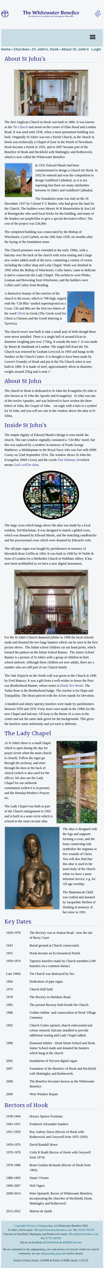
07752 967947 (53, 1238)
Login (96, 49)
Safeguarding (45, 1225)
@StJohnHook (51, 1242)
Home (6, 49)
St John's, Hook (45, 49)
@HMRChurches (72, 1242)
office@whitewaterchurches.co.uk (53, 1229)
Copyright (20, 1225)
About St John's (75, 49)
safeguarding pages (51, 1253)
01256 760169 (86, 1229)
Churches (21, 49)
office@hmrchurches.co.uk (83, 1234)
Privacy (31, 1225)
